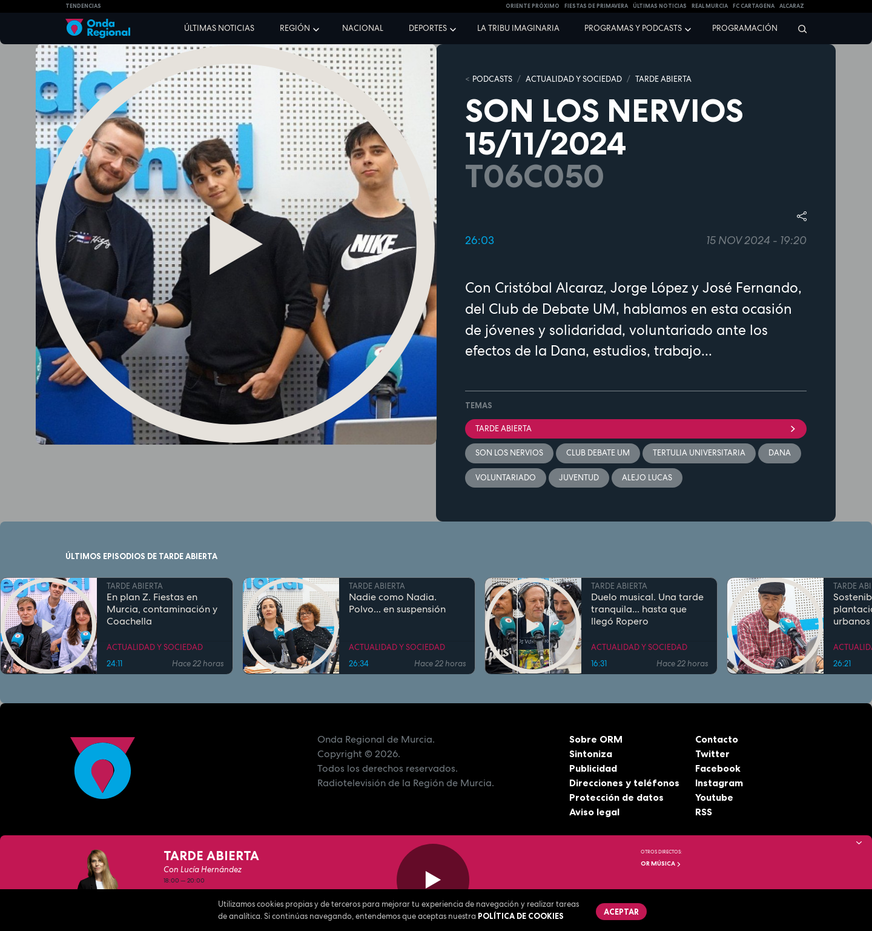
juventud (579, 477)
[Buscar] (798, 28)
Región (295, 28)
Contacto (716, 739)
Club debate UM (598, 453)
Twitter (712, 753)
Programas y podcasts (633, 28)
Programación (745, 28)
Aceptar (621, 911)
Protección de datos (616, 797)
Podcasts (492, 79)
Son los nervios (509, 453)
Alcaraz (791, 6)
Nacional (362, 28)
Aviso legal (594, 812)
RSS (703, 812)
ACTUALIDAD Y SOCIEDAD (574, 79)
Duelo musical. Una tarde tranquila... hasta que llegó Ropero (647, 609)
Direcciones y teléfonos (624, 783)
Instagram (719, 783)
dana (779, 453)
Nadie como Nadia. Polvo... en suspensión (397, 603)
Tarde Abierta (635, 428)
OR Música (661, 863)
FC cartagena (754, 6)
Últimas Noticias (660, 6)
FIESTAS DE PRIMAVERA (596, 6)
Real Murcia (710, 6)
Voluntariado (505, 477)
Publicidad (593, 768)
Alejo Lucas (647, 477)
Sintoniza (590, 753)
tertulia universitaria (699, 453)
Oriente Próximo (533, 6)
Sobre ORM (596, 739)
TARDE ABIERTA (663, 79)
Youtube (714, 797)
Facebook (718, 768)
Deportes (428, 28)
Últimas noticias (219, 28)
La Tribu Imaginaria (518, 28)
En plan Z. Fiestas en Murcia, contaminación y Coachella (162, 609)
